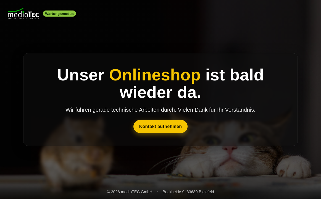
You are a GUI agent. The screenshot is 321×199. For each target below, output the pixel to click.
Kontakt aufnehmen (160, 126)
